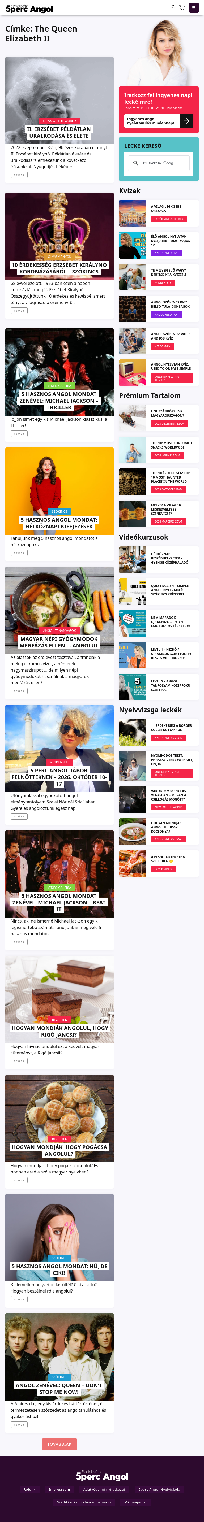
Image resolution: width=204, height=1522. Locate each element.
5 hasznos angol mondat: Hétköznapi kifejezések (59, 523)
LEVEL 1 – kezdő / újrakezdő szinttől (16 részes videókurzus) (171, 653)
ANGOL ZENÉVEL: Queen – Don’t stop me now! (59, 1388)
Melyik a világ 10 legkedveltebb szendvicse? (166, 509)
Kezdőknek (162, 346)
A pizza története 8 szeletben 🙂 (168, 859)
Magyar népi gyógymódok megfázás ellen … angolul (59, 642)
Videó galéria (59, 386)
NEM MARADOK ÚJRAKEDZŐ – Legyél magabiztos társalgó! (170, 621)
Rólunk (30, 1489)
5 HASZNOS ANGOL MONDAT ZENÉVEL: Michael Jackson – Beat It (59, 902)
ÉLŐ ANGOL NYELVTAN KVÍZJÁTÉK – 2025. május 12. (170, 240)
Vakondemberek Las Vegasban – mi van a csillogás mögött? (168, 795)
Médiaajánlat (135, 1502)
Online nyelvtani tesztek (167, 378)
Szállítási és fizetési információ (84, 1502)
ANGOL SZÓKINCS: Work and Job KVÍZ (171, 336)
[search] (158, 163)
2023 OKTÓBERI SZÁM (168, 489)
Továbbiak (59, 1444)
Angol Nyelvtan (166, 253)
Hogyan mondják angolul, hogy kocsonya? (166, 827)
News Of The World (59, 121)
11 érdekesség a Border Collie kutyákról (171, 727)
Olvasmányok (59, 256)
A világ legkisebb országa (166, 208)
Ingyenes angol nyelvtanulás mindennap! (159, 120)
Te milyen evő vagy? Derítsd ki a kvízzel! (168, 272)
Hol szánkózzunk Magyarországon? (167, 413)
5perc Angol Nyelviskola (159, 1489)
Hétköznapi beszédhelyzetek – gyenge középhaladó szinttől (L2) (169, 560)
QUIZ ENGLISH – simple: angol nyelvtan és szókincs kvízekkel (170, 590)
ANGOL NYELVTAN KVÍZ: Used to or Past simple (171, 366)
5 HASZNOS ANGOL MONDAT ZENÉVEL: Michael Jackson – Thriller (58, 400)
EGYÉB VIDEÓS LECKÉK (169, 219)
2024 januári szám (167, 455)
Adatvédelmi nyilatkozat (104, 1489)
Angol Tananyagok (59, 630)
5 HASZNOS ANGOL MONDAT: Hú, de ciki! (59, 1269)
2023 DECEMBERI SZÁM (169, 423)
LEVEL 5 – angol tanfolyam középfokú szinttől (170, 685)
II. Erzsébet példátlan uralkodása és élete (59, 132)
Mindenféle (60, 762)
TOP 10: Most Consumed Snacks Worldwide (171, 445)
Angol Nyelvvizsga (168, 738)
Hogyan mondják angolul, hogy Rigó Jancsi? (60, 1031)
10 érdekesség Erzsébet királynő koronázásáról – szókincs (59, 268)
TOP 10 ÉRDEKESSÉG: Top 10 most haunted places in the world (170, 477)
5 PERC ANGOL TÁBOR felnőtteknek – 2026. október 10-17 (59, 777)
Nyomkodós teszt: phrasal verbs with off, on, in (172, 759)
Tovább (19, 174)
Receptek (59, 1019)
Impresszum (59, 1489)
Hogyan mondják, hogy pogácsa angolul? (59, 1150)
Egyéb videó (163, 869)
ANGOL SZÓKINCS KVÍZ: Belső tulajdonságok (170, 304)
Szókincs (59, 511)
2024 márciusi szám (168, 521)
